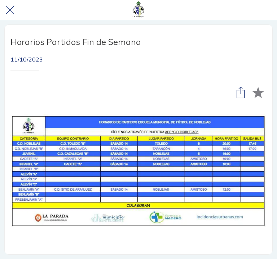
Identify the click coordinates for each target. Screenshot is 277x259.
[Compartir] (240, 92)
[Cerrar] (10, 10)
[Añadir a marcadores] (258, 92)
